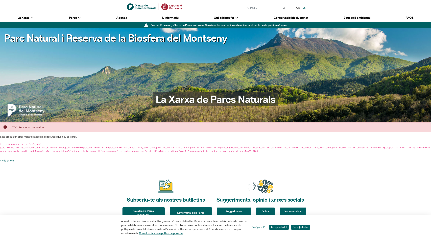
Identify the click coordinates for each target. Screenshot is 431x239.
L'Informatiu (170, 18)
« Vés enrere (7, 160)
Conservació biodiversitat (291, 18)
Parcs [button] (75, 18)
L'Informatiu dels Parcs (190, 212)
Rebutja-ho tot (300, 227)
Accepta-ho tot (279, 227)
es (304, 7)
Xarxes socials (293, 211)
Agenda (121, 18)
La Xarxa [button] (26, 18)
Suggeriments (234, 211)
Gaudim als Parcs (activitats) (143, 212)
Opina (265, 211)
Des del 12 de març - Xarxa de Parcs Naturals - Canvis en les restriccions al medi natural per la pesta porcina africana (218, 25)
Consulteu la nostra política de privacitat (161, 233)
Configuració (258, 227)
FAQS (409, 18)
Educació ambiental (357, 18)
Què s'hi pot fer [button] (226, 18)
